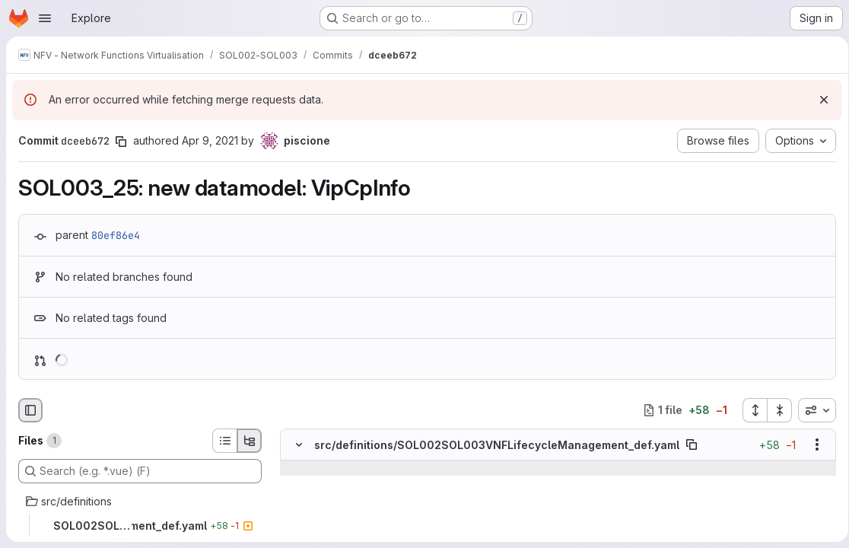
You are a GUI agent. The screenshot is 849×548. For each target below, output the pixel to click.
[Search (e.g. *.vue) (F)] (140, 471)
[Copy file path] (691, 444)
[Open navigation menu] (45, 18)
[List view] (224, 441)
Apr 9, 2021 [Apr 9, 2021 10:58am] (210, 140)
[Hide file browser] (30, 410)
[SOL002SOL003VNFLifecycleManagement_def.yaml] (140, 526)
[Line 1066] (297, 513)
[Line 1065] (297, 498)
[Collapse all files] (774, 410)
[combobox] (812, 410)
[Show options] (812, 444)
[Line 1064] (297, 483)
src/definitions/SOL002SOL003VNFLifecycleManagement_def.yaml (496, 444)
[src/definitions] (140, 501)
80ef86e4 (115, 235)
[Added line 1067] (335, 529)
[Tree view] (249, 441)
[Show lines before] (318, 468)
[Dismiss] (818, 100)
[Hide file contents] (299, 444)
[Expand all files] (749, 410)
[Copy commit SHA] (121, 141)
